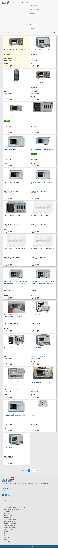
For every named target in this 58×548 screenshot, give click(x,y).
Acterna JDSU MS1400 (9, 83)
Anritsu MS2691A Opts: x (10, 149)
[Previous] (26, 470)
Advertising (6, 513)
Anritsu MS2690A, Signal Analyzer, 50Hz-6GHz (15, 49)
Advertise (32, 28)
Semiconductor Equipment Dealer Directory (14, 509)
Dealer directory (34, 5)
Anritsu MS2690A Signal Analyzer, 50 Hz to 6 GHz (42, 149)
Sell (31, 20)
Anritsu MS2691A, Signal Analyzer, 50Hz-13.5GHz (16, 116)
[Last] (37, 470)
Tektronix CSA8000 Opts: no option (12, 381)
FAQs (5, 533)
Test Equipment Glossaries (10, 529)
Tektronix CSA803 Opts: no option (12, 215)
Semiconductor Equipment (10, 521)
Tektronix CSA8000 (35, 314)
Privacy (5, 539)
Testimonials (5, 488)
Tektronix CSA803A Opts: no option (39, 116)
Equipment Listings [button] (35, 1)
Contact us (32, 13)
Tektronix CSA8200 (8, 447)
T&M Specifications (34, 9)
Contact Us (6, 537)
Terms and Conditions (9, 541)
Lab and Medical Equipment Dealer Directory (14, 507)
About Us (32, 24)
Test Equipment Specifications (11, 525)
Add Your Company (8, 501)
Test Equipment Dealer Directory (11, 505)
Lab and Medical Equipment (10, 519)
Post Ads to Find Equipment (10, 527)
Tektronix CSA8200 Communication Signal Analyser (43, 248)
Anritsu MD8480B (35, 414)
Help (5, 535)
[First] (23, 470)
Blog (3, 490)
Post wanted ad (33, 16)
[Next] (34, 470)
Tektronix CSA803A (8, 347)
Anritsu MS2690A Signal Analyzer (12, 182)
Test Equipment (7, 517)
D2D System (7, 511)
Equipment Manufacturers (10, 523)
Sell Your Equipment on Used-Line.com (13, 503)
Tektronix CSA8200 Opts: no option (39, 347)
